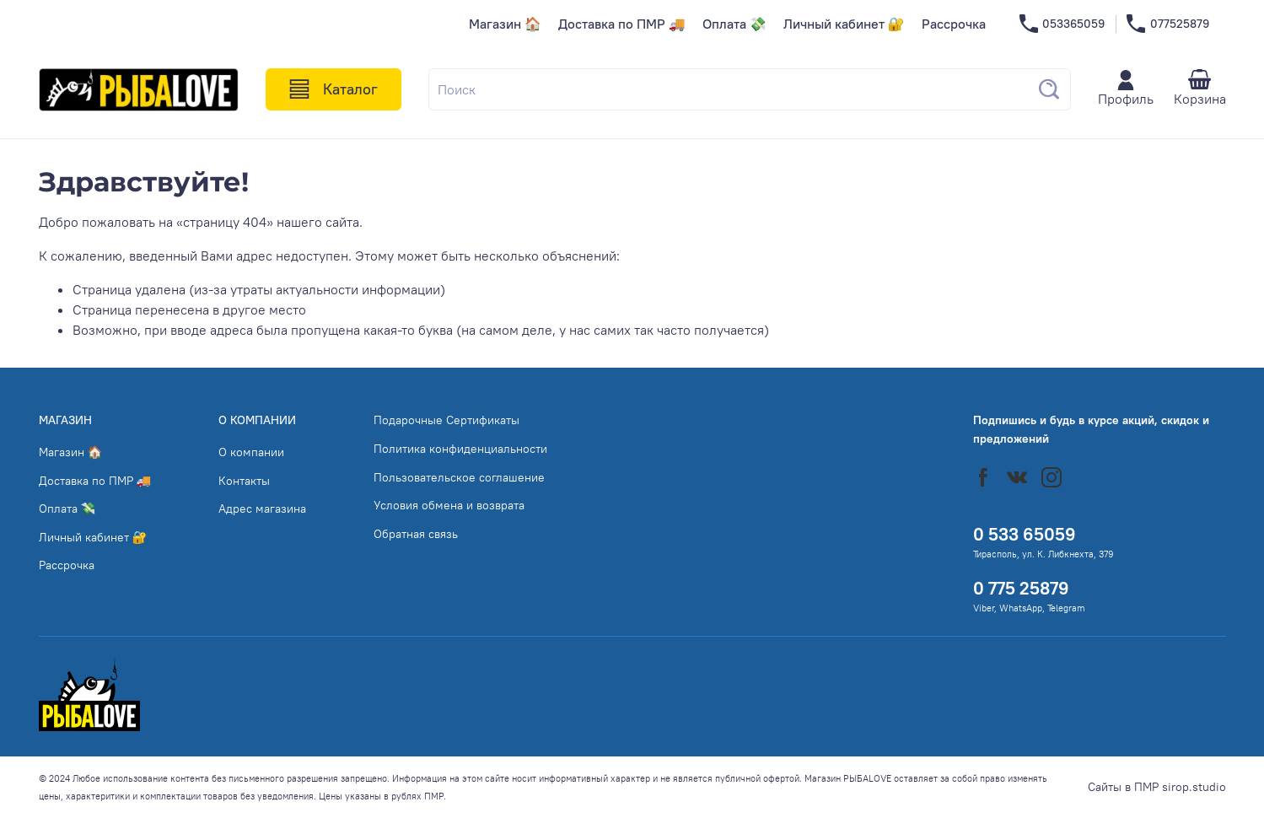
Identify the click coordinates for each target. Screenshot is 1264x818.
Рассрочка (954, 23)
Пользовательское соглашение (459, 477)
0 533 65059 (1024, 534)
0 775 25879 (1021, 588)
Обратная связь (416, 533)
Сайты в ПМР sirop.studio (1157, 786)
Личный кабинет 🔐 (844, 23)
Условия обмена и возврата (449, 505)
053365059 (1062, 24)
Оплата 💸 (734, 23)
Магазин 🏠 (505, 23)
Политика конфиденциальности (460, 448)
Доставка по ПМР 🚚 (622, 23)
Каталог (333, 89)
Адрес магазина (262, 508)
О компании (251, 452)
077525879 (1167, 24)
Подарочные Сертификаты (446, 420)
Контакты (244, 480)
